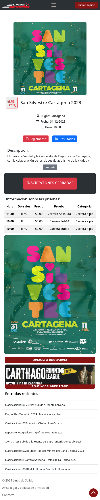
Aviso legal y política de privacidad (25, 488)
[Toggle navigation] (54, 5)
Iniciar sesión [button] (86, 5)
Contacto (8, 495)
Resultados (65, 139)
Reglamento (35, 139)
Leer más (50, 167)
